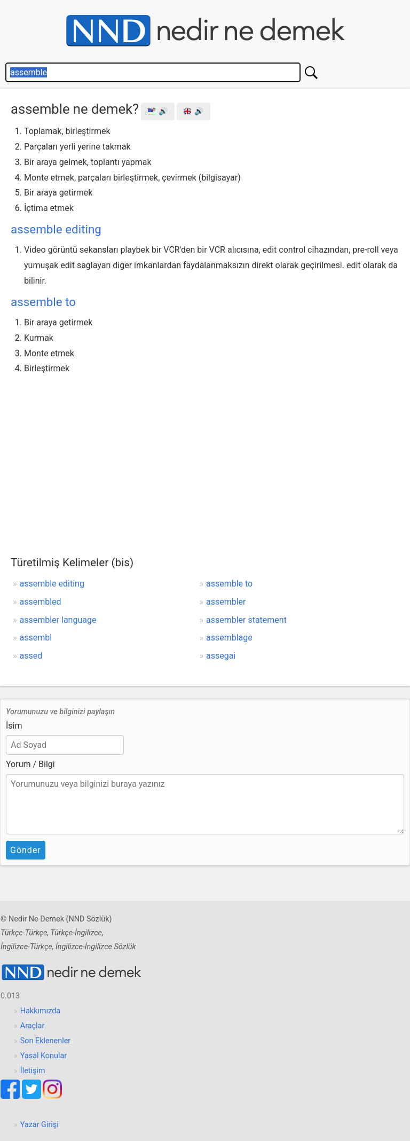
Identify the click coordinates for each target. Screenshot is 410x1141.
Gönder (25, 850)
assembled (40, 602)
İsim (14, 726)
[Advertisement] (205, 457)
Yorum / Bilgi (30, 764)
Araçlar (32, 1025)
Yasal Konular (43, 1055)
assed (31, 656)
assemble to (43, 302)
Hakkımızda (40, 1010)
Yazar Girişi (39, 1124)
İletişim (32, 1070)
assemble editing (56, 229)
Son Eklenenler (45, 1040)
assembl (36, 637)
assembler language (58, 620)
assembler (226, 602)
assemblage (229, 637)
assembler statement (246, 620)
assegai (220, 656)
